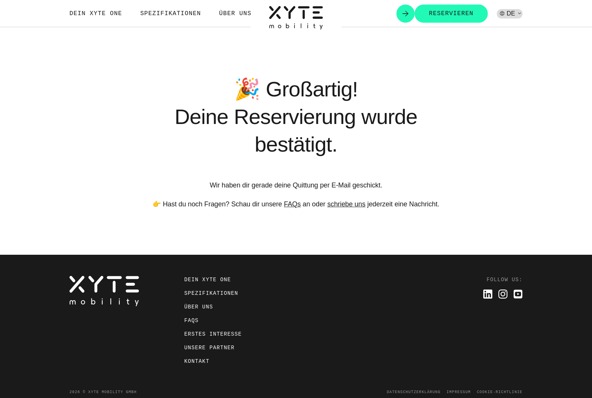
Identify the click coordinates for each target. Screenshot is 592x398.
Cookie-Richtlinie (500, 392)
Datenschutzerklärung (413, 392)
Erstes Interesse (213, 334)
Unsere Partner (209, 347)
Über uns (235, 13)
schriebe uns (346, 204)
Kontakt (197, 361)
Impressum (459, 392)
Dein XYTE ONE (95, 13)
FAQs (292, 204)
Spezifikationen (170, 13)
